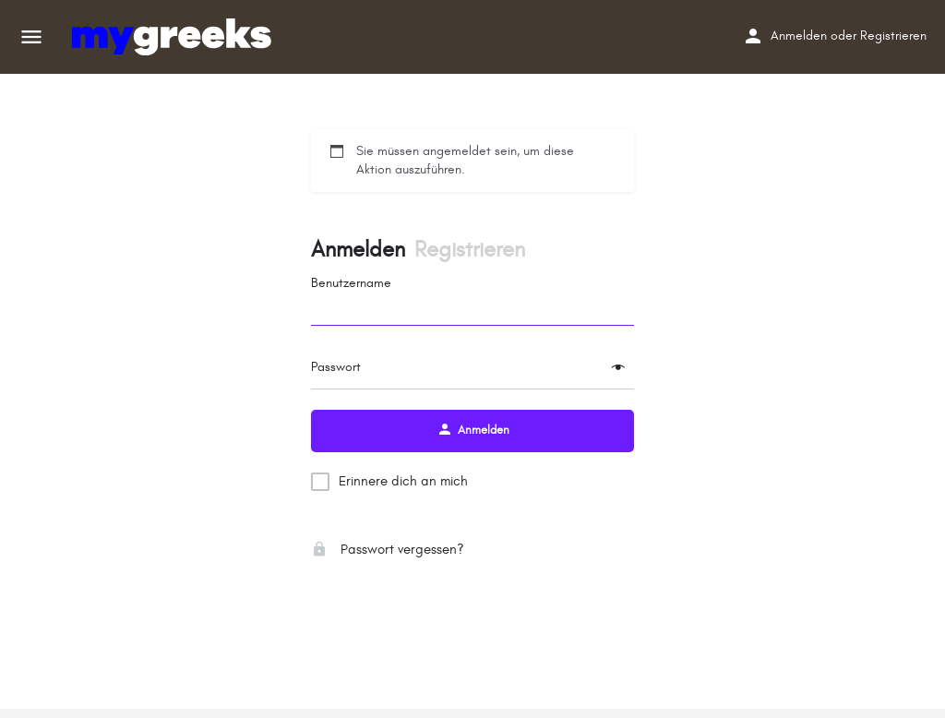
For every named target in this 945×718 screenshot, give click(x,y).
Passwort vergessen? (387, 549)
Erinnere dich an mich (403, 481)
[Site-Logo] (174, 36)
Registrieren (893, 35)
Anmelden (799, 35)
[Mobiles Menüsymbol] (31, 36)
